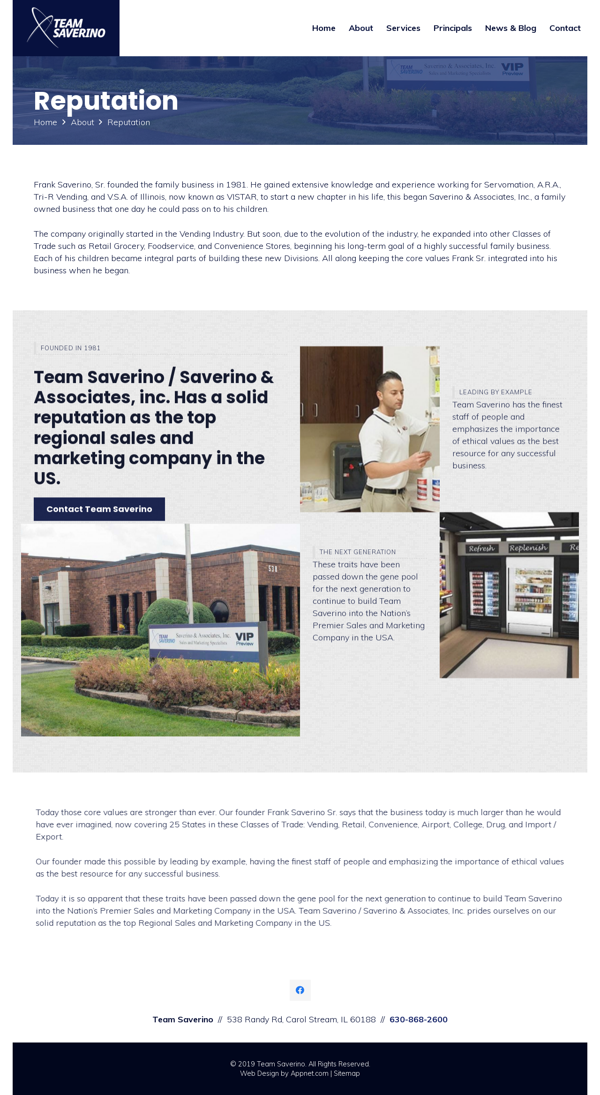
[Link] (66, 28)
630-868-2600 (419, 1019)
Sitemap (347, 1073)
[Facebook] (300, 990)
